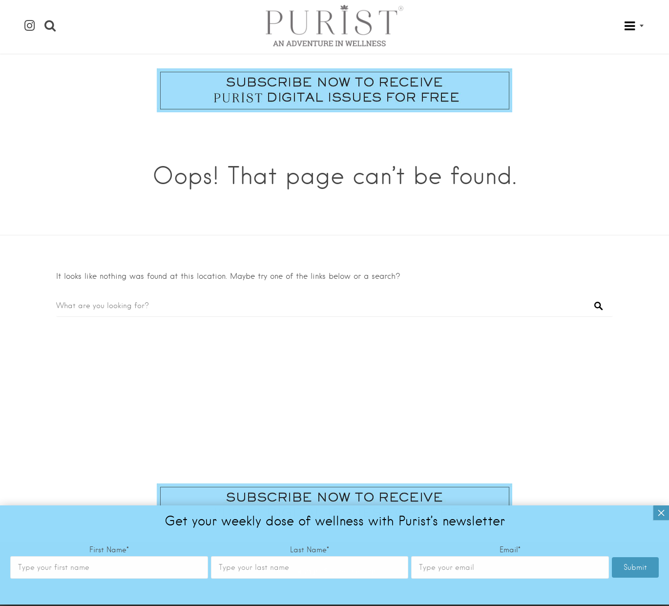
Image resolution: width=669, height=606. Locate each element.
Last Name (309, 375)
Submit (635, 393)
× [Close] (661, 338)
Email (510, 375)
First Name (109, 375)
